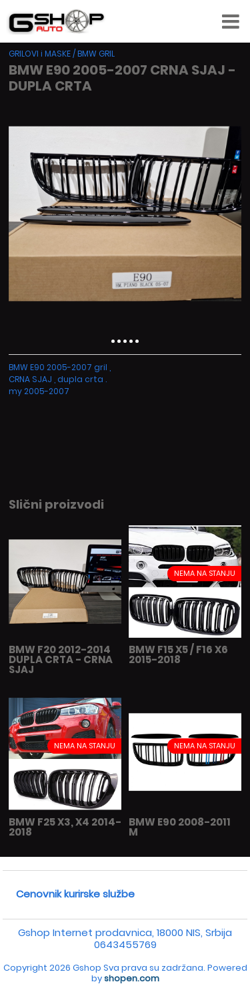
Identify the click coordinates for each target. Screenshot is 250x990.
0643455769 (125, 944)
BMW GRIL (96, 53)
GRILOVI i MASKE (40, 53)
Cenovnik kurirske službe (75, 894)
